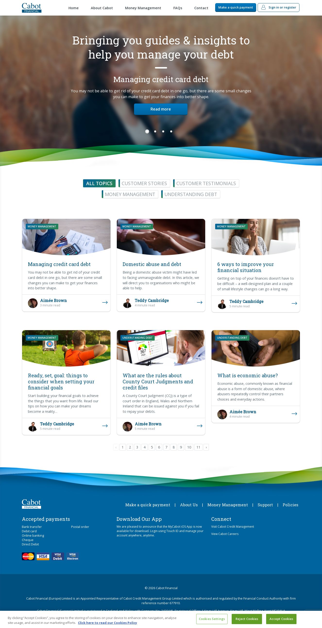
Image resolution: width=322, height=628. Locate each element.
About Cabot (102, 8)
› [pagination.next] (206, 447)
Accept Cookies (281, 619)
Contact (201, 8)
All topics (99, 183)
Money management (130, 194)
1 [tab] (147, 131)
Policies (290, 504)
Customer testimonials (206, 183)
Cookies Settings (212, 619)
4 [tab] (171, 131)
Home (73, 8)
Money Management (143, 8)
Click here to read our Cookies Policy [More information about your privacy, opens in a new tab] (107, 622)
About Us (189, 504)
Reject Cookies (247, 619)
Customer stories (144, 183)
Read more (161, 109)
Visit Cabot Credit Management (232, 527)
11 (198, 447)
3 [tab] (163, 131)
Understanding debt (190, 194)
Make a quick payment (235, 7)
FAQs (177, 8)
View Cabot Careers (224, 534)
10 (189, 447)
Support (265, 504)
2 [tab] (155, 131)
